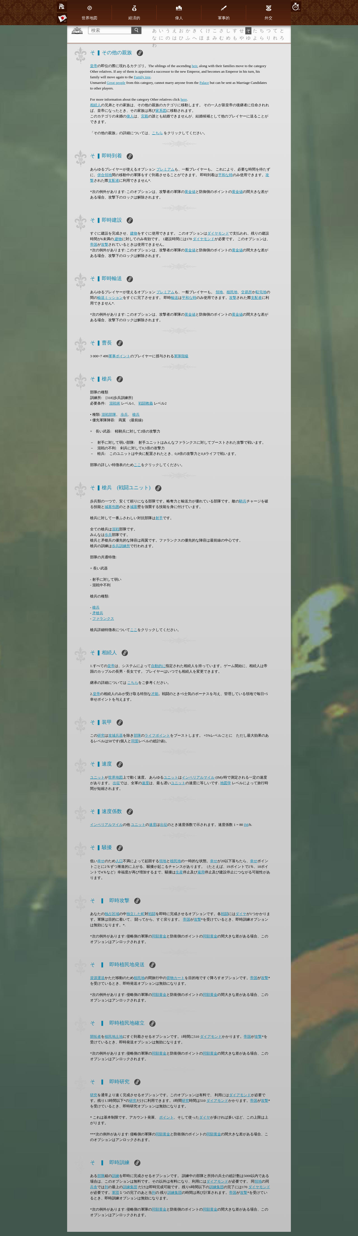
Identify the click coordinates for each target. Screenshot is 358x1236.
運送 (101, 978)
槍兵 (136, 414)
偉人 (179, 12)
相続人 (95, 105)
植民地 (232, 292)
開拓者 (95, 1036)
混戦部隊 (109, 414)
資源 (93, 978)
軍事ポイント (119, 356)
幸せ (101, 861)
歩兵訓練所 (121, 546)
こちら (157, 133)
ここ (137, 465)
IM (246, 825)
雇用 (201, 872)
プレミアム (165, 169)
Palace (204, 83)
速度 (145, 783)
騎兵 (242, 501)
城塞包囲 (112, 507)
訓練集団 (130, 1187)
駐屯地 (261, 292)
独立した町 (135, 914)
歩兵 (124, 414)
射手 (159, 518)
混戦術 (114, 403)
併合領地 (104, 175)
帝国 (93, 244)
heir (194, 66)
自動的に (158, 666)
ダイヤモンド (218, 233)
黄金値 (190, 192)
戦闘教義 (145, 403)
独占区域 (112, 914)
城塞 (133, 507)
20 (296, 6)
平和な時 (225, 175)
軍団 (115, 1192)
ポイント (166, 1117)
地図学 (225, 783)
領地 (219, 292)
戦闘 (152, 914)
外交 (268, 12)
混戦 (115, 529)
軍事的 (224, 12)
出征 (116, 783)
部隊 (137, 735)
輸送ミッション (110, 298)
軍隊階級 (181, 356)
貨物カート (175, 978)
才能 (154, 694)
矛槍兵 (97, 613)
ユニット (97, 777)
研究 (101, 735)
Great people (116, 83)
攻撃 (104, 244)
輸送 (174, 298)
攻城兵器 (115, 735)
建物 (133, 233)
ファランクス (103, 618)
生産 (179, 872)
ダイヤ (240, 914)
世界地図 (89, 12)
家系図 (161, 110)
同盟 (134, 741)
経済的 (134, 12)
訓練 (115, 1176)
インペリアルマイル (198, 777)
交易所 (246, 292)
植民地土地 (114, 1036)
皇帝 (93, 66)
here (184, 99)
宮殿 (144, 116)
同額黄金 (159, 936)
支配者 (113, 180)
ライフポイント (157, 735)
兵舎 (93, 1187)
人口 (119, 861)
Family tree (142, 77)
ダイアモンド (211, 1036)
